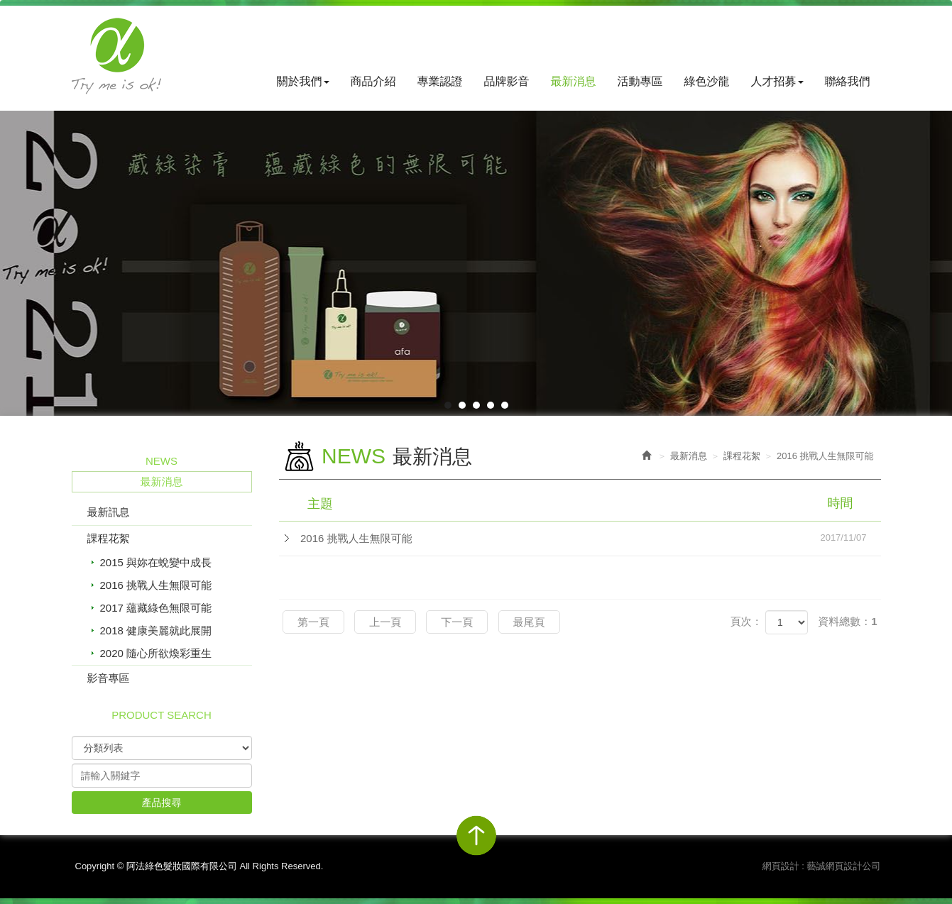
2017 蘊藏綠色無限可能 (156, 608)
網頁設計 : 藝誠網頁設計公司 (821, 866)
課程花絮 (108, 538)
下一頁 (457, 622)
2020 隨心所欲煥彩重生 (156, 653)
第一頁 (313, 622)
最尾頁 (529, 622)
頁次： (746, 621)
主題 (588, 503)
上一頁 (385, 622)
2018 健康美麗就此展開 (156, 630)
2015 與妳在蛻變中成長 (156, 562)
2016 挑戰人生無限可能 (156, 585)
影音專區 (108, 678)
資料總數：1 (847, 621)
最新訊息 (108, 512)
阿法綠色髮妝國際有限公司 (116, 56)
